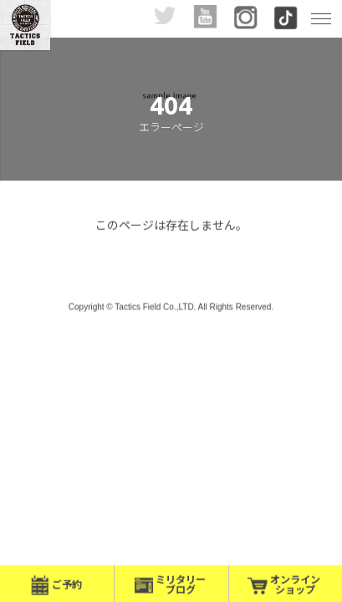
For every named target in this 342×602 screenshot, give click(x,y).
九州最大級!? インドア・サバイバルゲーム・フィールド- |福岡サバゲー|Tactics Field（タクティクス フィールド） (25, 25)
